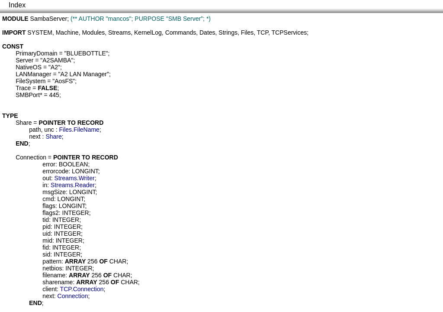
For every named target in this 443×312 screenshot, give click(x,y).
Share (24, 122)
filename (53, 275)
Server (24, 60)
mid (47, 240)
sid (46, 254)
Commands (180, 32)
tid (45, 219)
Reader (85, 185)
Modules (93, 32)
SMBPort (28, 94)
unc (49, 129)
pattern (51, 261)
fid (45, 247)
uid (46, 233)
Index (17, 5)
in (44, 185)
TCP (262, 32)
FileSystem (30, 81)
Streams (119, 32)
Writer (87, 178)
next (34, 136)
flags (48, 205)
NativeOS (29, 67)
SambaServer (48, 18)
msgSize (54, 191)
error (48, 164)
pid (46, 226)
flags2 (50, 212)
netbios (52, 268)
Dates (207, 32)
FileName (87, 129)
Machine (67, 32)
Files (247, 32)
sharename (57, 282)
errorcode (55, 171)
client (49, 289)
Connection (31, 157)
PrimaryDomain (36, 53)
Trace (23, 87)
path (35, 129)
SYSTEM (39, 32)
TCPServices (289, 32)
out (46, 178)
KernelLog (148, 32)
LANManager (33, 74)
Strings (228, 32)
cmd (48, 198)
